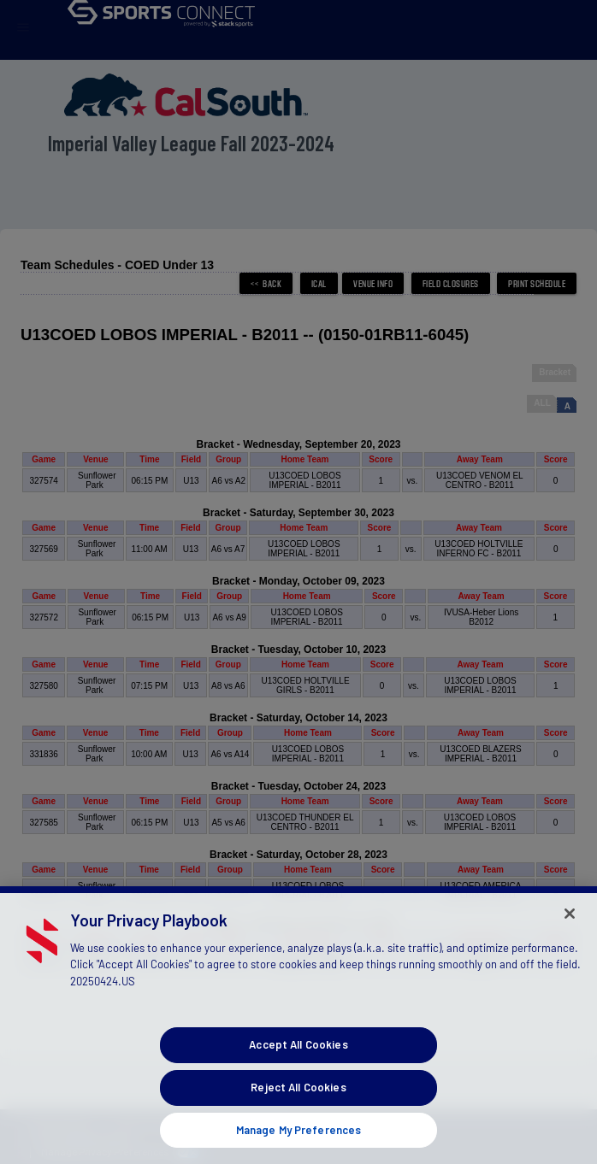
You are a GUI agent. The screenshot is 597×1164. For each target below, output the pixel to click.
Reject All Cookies (298, 1101)
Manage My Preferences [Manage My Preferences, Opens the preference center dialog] (299, 1143)
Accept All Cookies (298, 1058)
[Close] (569, 927)
